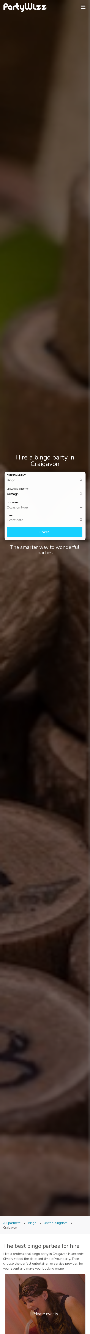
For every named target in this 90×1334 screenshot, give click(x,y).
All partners (12, 1223)
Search (44, 532)
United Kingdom (55, 1223)
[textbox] (46, 520)
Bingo (32, 1223)
